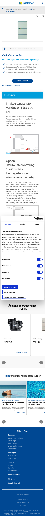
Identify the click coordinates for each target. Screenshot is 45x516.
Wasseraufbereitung (15, 446)
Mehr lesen (21, 412)
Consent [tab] (8, 224)
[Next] (41, 362)
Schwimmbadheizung (15, 438)
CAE (34, 9)
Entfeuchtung (17, 9)
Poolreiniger (12, 441)
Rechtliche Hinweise (23, 494)
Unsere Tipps (12, 458)
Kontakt (10, 465)
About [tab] (37, 224)
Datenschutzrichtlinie (22, 502)
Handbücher (12, 470)
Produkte (8, 9)
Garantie (11, 468)
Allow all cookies (10, 287)
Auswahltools (12, 456)
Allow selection (9, 292)
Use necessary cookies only (14, 297)
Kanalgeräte (27, 9)
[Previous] (4, 362)
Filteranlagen (12, 443)
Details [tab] (22, 224)
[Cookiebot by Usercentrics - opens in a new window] (34, 218)
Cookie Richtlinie (23, 500)
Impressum (22, 505)
